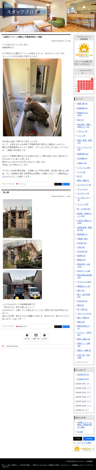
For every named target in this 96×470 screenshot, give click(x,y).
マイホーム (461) (84, 282)
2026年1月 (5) (83, 379)
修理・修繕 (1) (83, 180)
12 (84, 84)
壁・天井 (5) (82, 309)
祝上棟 (6, 192)
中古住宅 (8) (82, 251)
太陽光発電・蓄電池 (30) (84, 228)
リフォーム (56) (83, 168)
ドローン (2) (82, 131)
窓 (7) (79, 176)
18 (81, 86)
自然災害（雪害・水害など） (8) (84, 125)
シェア (67, 184)
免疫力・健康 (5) (84, 350)
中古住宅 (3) (82, 301)
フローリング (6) (84, 313)
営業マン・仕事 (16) (83, 344)
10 (78, 84)
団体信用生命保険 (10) (84, 276)
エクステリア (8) (84, 185)
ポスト (59, 184)
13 (87, 84)
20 (87, 86)
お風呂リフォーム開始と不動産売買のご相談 (22, 37)
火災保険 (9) (82, 158)
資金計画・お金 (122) (83, 265)
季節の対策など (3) (83, 327)
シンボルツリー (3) (83, 199)
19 (84, 86)
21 (89, 86)
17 (78, 86)
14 (89, 84)
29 (92, 89)
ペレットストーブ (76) (84, 148)
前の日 (28, 336)
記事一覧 (36, 339)
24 (78, 89)
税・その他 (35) (83, 209)
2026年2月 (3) (83, 374)
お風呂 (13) (82, 163)
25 (81, 89)
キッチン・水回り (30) (84, 333)
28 (89, 89)
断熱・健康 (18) (83, 339)
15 (92, 84)
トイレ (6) (81, 172)
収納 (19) (81, 322)
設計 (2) (80, 120)
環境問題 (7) (82, 234)
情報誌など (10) (83, 286)
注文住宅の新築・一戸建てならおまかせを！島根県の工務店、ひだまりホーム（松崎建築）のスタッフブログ (48, 16)
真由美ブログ (22, 326)
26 (84, 89)
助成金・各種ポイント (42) (84, 214)
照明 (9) (80, 305)
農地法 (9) (81, 260)
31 (78, 91)
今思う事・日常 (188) (83, 356)
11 (81, 84)
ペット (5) (81, 136)
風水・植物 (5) (83, 318)
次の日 (45, 336)
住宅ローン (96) (83, 271)
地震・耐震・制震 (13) (84, 141)
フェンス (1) (82, 189)
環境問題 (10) (82, 154)
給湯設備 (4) (82, 108)
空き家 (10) (82, 243)
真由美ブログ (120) (82, 114)
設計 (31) (81, 290)
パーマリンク (10, 184)
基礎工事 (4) (82, 104)
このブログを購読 (83, 443)
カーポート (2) (83, 193)
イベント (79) (82, 204)
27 (87, 89)
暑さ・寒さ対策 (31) (83, 296)
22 (92, 86)
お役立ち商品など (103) (84, 222)
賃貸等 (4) (81, 256)
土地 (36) (81, 247)
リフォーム (22, 184)
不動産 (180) (82, 239)
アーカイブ (81, 370)
